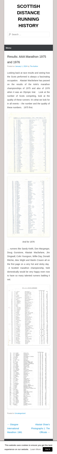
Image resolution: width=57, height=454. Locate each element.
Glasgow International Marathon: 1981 (14, 428)
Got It (47, 449)
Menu (8, 48)
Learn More (35, 449)
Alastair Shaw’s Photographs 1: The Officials (40, 428)
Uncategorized (20, 413)
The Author (34, 66)
